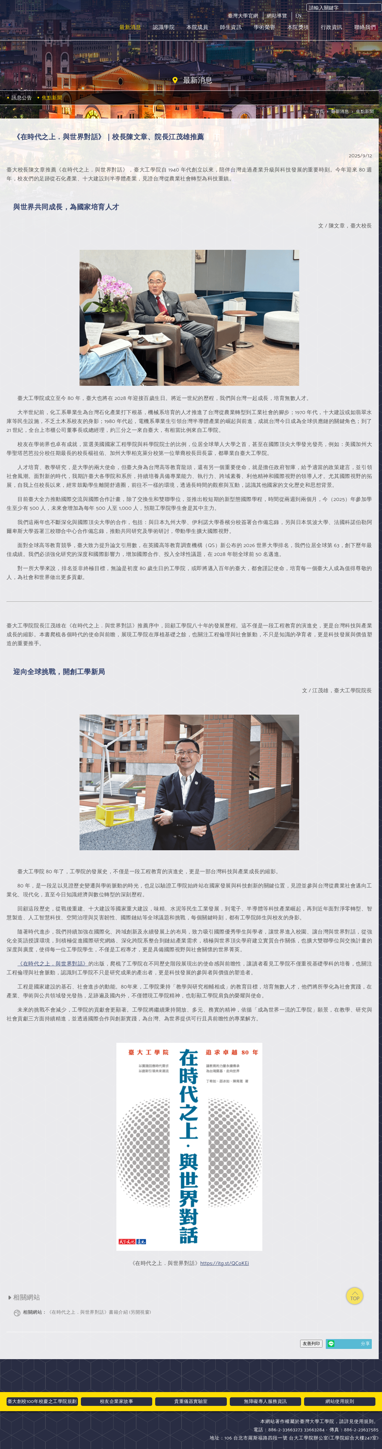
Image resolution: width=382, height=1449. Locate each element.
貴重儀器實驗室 (191, 1402)
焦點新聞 (365, 111)
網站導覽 (277, 16)
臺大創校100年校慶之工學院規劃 (42, 1402)
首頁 (319, 111)
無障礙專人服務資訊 (265, 1402)
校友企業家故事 (116, 1402)
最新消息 (340, 111)
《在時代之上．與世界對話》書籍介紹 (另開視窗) (87, 1312)
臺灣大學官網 (243, 16)
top (354, 1296)
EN (298, 16)
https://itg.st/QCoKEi (224, 1263)
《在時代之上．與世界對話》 (52, 964)
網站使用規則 (339, 1402)
